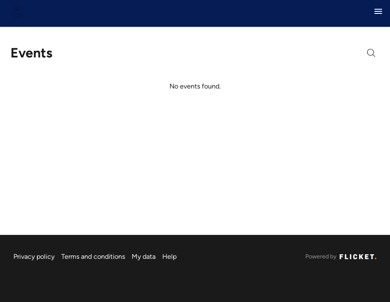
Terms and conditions (93, 256)
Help (169, 256)
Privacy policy (34, 256)
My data (144, 256)
